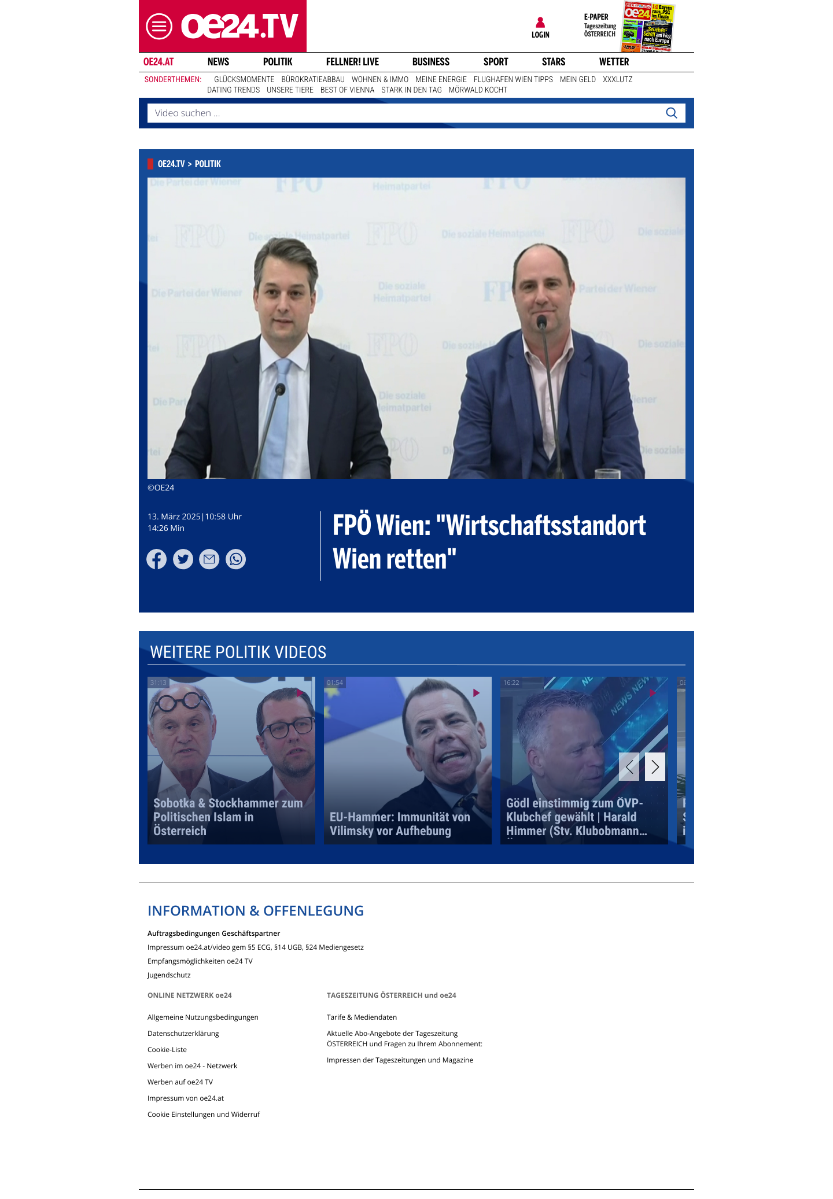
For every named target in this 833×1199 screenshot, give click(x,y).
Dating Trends (233, 90)
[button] (156, 26)
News (218, 62)
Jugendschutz (169, 974)
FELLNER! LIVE (352, 62)
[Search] (671, 113)
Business (430, 62)
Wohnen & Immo (380, 79)
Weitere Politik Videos (238, 653)
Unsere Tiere (290, 90)
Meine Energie (441, 79)
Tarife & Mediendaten (362, 1017)
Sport (496, 62)
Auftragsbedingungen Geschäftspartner (214, 932)
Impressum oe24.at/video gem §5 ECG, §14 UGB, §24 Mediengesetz (256, 946)
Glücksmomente (244, 79)
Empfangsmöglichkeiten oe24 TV (200, 960)
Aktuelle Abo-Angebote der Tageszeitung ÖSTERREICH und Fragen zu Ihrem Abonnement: (404, 1038)
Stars (554, 62)
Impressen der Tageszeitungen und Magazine (400, 1060)
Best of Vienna (347, 90)
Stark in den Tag (411, 90)
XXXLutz (617, 79)
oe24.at (158, 62)
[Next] (655, 766)
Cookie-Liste (167, 1049)
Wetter (614, 62)
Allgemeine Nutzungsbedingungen (203, 1017)
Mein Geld (578, 79)
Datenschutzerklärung (183, 1033)
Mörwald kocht (478, 90)
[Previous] (629, 766)
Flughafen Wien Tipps (513, 79)
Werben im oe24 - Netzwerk (192, 1066)
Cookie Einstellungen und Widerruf (204, 1114)
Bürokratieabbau (313, 79)
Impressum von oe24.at (186, 1098)
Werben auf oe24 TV (180, 1082)
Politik (278, 62)
